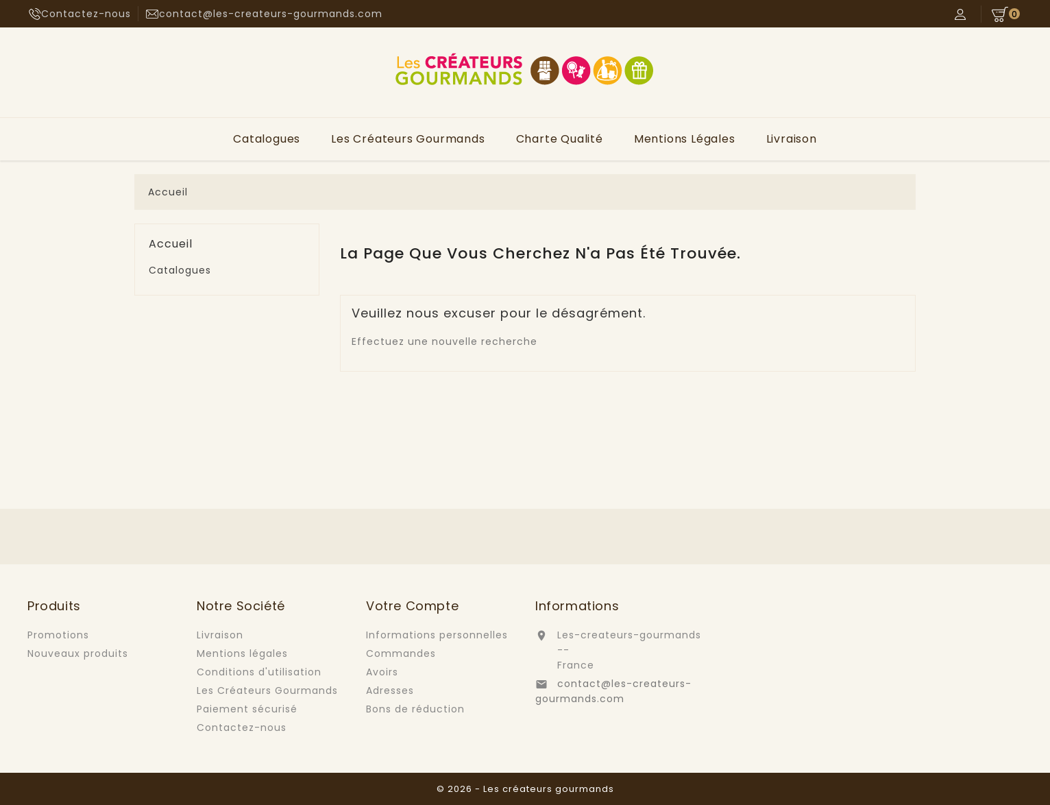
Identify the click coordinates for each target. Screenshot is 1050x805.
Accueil (171, 244)
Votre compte (412, 605)
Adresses (390, 690)
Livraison (791, 139)
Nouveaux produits (77, 653)
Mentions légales (684, 139)
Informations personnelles (437, 635)
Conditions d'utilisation (259, 672)
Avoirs (382, 672)
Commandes (401, 653)
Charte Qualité (559, 139)
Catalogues (266, 139)
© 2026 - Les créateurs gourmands (525, 788)
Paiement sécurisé (247, 709)
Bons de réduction (415, 709)
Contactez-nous (86, 14)
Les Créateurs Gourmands (408, 139)
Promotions (58, 635)
